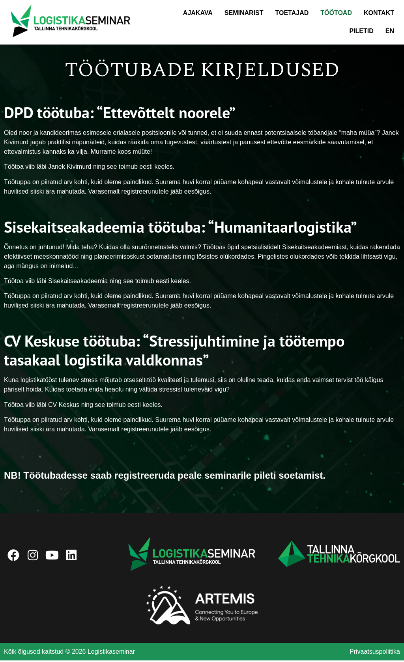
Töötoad (336, 12)
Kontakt (379, 12)
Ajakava (198, 12)
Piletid (361, 31)
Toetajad (292, 12)
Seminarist (244, 12)
